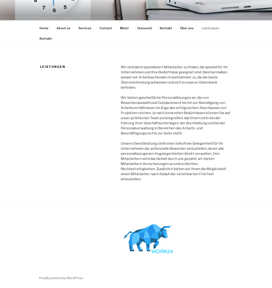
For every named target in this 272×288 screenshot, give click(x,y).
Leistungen (210, 28)
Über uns (187, 28)
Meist (124, 28)
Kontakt (166, 28)
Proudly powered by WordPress (61, 278)
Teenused (144, 28)
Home (44, 28)
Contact (105, 28)
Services (84, 28)
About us (63, 28)
